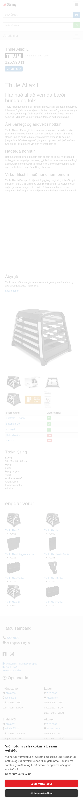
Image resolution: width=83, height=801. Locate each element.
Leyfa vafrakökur (41, 783)
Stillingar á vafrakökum (41, 793)
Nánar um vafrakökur (18, 774)
